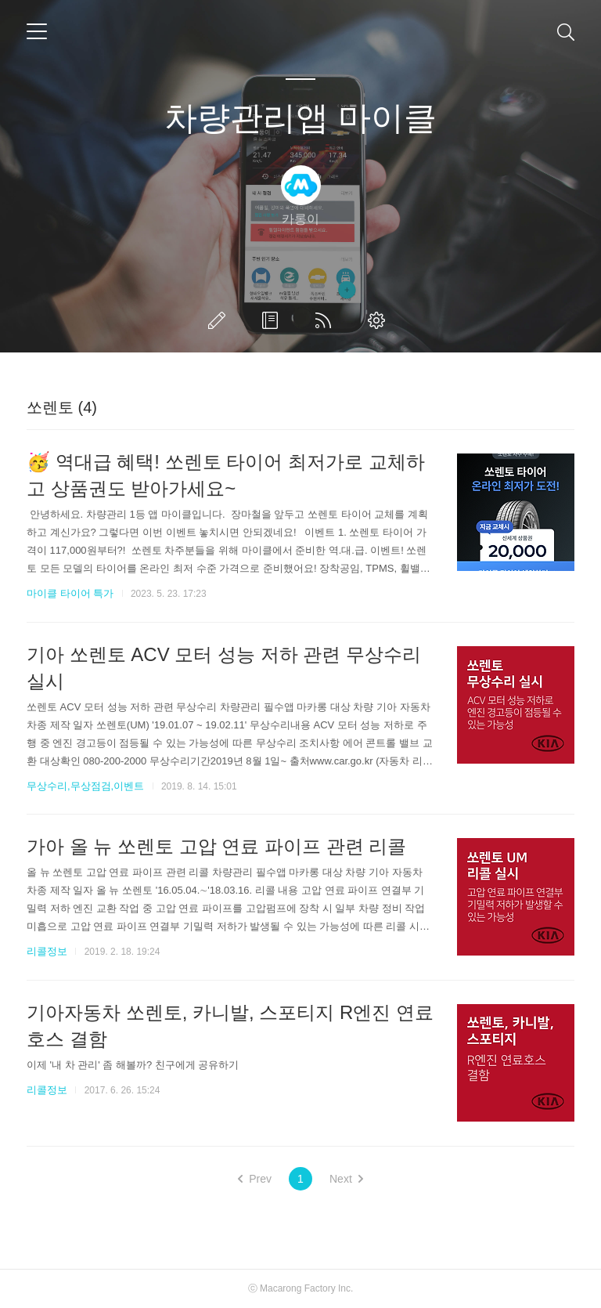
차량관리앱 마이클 (300, 117)
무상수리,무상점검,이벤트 (85, 786)
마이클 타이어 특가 (70, 593)
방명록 (273, 320)
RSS (326, 320)
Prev (255, 1179)
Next (346, 1179)
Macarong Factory (298, 1288)
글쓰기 (220, 320)
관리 (379, 320)
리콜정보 (47, 951)
